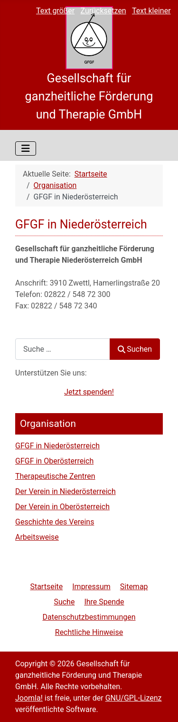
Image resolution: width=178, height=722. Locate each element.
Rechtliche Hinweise (89, 632)
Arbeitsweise (37, 537)
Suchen (135, 349)
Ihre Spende (104, 601)
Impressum (91, 586)
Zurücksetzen (103, 10)
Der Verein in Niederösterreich (65, 491)
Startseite (46, 586)
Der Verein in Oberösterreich (62, 506)
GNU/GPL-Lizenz (133, 697)
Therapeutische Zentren (55, 476)
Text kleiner (151, 10)
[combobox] (62, 349)
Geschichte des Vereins (54, 521)
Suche (64, 601)
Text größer (55, 10)
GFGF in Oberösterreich (54, 460)
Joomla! (29, 697)
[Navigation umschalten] (25, 148)
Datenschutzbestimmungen (88, 617)
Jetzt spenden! (89, 391)
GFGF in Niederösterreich (57, 445)
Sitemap (134, 586)
